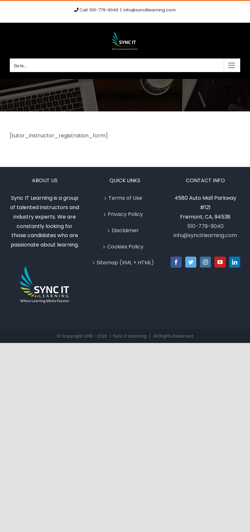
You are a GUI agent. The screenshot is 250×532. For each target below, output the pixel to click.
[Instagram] (205, 262)
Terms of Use (125, 198)
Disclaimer (125, 230)
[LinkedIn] (234, 262)
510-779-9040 (205, 226)
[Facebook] (176, 262)
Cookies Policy (125, 246)
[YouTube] (220, 262)
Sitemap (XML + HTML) (125, 262)
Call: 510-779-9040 (98, 10)
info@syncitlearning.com (149, 10)
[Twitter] (190, 262)
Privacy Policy (125, 214)
